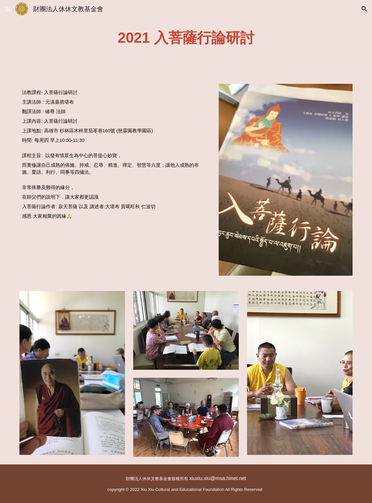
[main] (186, 38)
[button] (7, 9)
